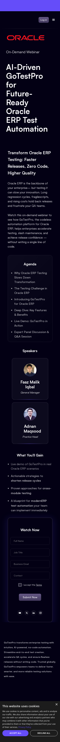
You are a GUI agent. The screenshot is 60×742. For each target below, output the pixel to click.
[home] (2, 20)
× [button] (56, 704)
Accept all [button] (15, 733)
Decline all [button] (43, 733)
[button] (53, 20)
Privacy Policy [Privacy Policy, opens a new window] (24, 727)
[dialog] (30, 721)
